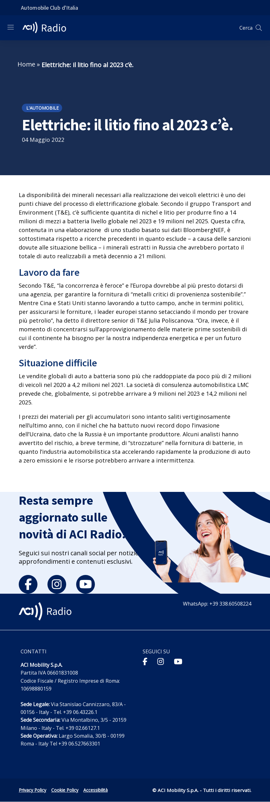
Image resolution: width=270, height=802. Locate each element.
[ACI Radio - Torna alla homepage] (47, 27)
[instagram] (56, 584)
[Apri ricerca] (259, 28)
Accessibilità (95, 790)
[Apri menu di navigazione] (10, 27)
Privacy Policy (32, 790)
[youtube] (85, 584)
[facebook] (28, 584)
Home (26, 64)
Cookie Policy (64, 790)
